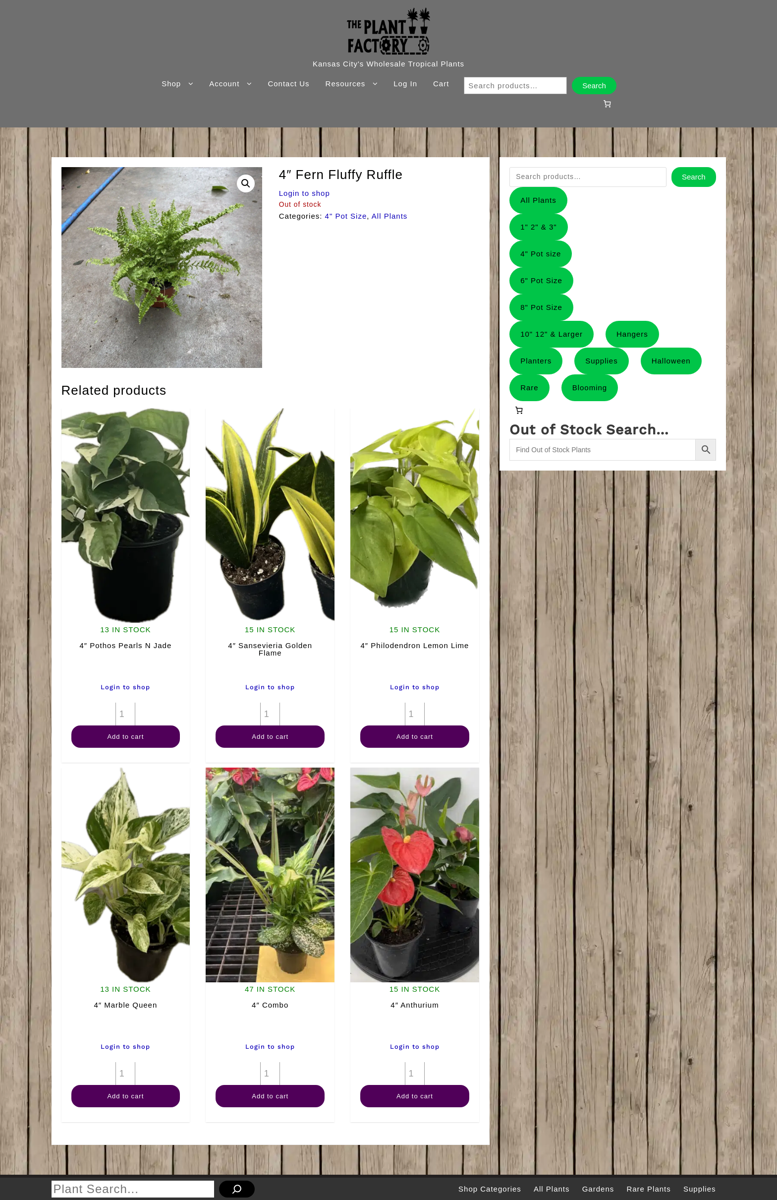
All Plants (390, 216)
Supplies (601, 361)
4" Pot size (540, 253)
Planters (536, 361)
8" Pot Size (541, 307)
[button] (246, 183)
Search (594, 85)
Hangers (632, 334)
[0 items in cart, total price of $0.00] (607, 103)
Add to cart (125, 736)
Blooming (590, 387)
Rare (529, 387)
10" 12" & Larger (551, 334)
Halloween (671, 361)
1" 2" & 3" (538, 227)
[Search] (237, 1189)
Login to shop (304, 193)
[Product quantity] (125, 714)
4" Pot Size (346, 216)
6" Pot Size (541, 280)
